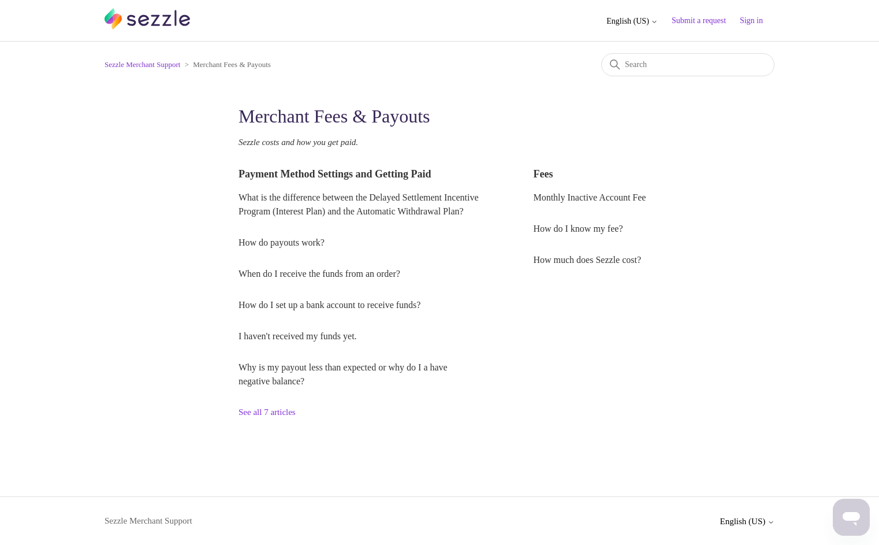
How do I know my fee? (578, 228)
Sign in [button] (751, 20)
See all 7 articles (267, 412)
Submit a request (699, 20)
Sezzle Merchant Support (142, 64)
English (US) (632, 21)
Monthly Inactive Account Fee (589, 197)
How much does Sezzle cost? (587, 260)
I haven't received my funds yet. (298, 336)
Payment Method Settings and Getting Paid (335, 174)
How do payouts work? (282, 242)
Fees (543, 174)
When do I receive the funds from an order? (319, 274)
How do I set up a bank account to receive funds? (329, 305)
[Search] (687, 64)
